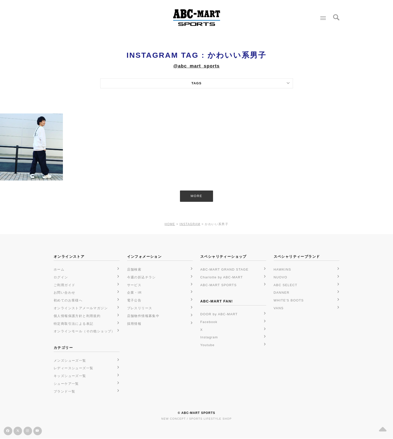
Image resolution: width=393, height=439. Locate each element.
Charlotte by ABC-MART (221, 277)
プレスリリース (139, 308)
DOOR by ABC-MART (219, 314)
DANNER (281, 293)
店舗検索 (134, 270)
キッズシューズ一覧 (70, 376)
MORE (197, 196)
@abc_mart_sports (196, 66)
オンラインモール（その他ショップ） (84, 331)
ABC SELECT (286, 285)
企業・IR (134, 293)
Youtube (207, 345)
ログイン (61, 277)
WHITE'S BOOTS (289, 300)
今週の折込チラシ (141, 277)
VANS (279, 308)
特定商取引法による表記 (73, 324)
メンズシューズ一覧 (70, 361)
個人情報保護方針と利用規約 (77, 316)
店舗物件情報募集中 (143, 316)
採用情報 (134, 324)
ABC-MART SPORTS (218, 285)
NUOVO (280, 277)
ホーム (59, 270)
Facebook (208, 322)
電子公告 (134, 300)
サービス (134, 285)
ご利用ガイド (64, 285)
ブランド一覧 (64, 392)
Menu (322, 16)
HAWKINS (282, 270)
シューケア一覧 (66, 384)
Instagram (209, 337)
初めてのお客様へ (68, 300)
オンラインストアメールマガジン (81, 308)
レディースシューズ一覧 (73, 368)
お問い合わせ (64, 293)
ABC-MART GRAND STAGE (224, 270)
